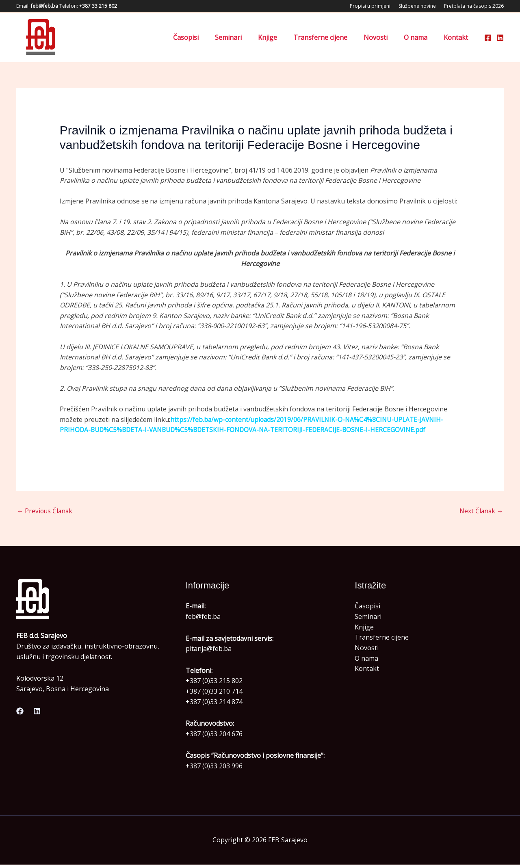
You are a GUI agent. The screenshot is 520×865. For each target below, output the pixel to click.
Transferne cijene (332, 37)
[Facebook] (488, 37)
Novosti (384, 37)
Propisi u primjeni (370, 5)
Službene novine (417, 5)
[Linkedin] (500, 37)
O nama (420, 37)
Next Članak (480, 511)
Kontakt (457, 37)
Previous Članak (45, 511)
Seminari (246, 37)
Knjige (282, 37)
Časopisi (207, 37)
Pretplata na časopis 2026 (474, 5)
